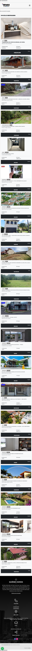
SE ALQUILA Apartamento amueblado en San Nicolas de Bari (13, 371)
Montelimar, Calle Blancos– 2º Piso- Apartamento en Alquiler (14, 180)
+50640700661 (16, 608)
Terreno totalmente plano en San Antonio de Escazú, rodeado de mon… (16, 290)
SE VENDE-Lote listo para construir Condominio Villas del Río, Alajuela (16, 262)
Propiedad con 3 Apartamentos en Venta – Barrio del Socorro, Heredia (16, 99)
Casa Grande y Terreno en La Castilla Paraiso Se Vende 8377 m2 (14, 562)
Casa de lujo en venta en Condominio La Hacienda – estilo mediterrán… (16, 426)
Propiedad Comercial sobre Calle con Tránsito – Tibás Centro (14, 399)
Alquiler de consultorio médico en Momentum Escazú (12, 453)
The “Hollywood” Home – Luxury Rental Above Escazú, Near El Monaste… (16, 235)
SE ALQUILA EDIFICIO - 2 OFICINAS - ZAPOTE (9, 317)
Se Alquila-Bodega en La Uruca (8, 153)
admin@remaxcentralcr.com (16, 628)
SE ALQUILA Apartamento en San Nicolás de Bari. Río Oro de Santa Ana (15, 208)
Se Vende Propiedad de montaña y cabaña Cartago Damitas (13, 126)
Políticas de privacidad (16, 593)
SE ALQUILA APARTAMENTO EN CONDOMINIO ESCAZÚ (11, 508)
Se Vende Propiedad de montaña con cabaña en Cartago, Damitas (14, 71)
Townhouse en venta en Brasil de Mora (13, 42)
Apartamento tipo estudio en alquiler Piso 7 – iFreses (12, 344)
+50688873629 (16, 606)
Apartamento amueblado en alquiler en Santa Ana (12, 535)
